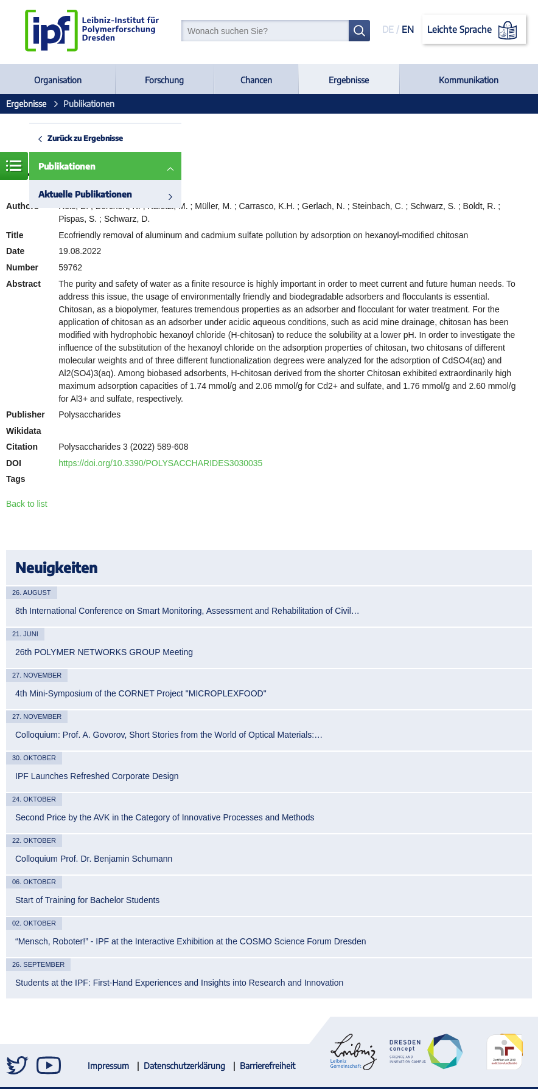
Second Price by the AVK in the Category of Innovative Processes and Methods (165, 817)
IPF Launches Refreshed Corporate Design (96, 776)
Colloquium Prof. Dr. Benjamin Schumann (93, 859)
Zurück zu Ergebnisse (85, 138)
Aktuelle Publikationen (85, 194)
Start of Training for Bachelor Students (87, 900)
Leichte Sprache (474, 30)
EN (408, 29)
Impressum (108, 1065)
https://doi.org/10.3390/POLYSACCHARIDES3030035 (160, 463)
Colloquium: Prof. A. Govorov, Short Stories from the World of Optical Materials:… (169, 735)
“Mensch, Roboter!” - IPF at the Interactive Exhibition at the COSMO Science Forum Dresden (190, 941)
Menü (14, 166)
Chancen (256, 80)
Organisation (58, 80)
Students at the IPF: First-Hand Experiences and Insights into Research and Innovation (179, 983)
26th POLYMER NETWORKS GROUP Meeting (104, 652)
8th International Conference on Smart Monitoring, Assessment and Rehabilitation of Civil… (187, 611)
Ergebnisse (349, 80)
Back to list (26, 504)
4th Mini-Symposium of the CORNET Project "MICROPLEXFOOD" (141, 693)
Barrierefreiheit (267, 1065)
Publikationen (67, 166)
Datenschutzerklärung (184, 1065)
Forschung (164, 80)
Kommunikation (468, 80)
